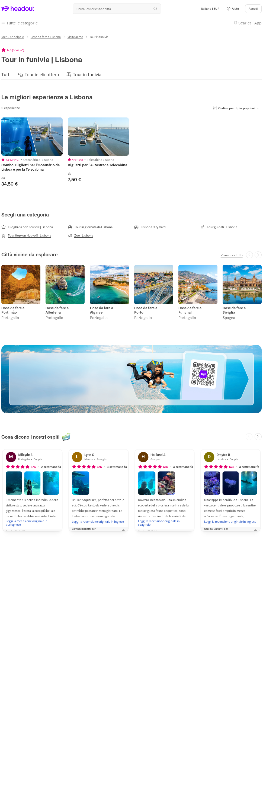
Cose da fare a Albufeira (57, 309)
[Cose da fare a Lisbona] (46, 37)
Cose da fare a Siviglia (234, 309)
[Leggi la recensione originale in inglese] (98, 521)
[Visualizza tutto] (232, 255)
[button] (232, 8)
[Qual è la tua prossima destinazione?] (117, 9)
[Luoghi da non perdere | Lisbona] (27, 227)
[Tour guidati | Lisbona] (218, 227)
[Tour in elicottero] (42, 74)
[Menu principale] (12, 37)
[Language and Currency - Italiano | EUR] (210, 8)
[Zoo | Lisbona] (80, 235)
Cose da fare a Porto (145, 309)
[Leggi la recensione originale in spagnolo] (164, 522)
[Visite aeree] (75, 37)
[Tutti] (6, 74)
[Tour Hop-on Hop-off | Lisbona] (26, 235)
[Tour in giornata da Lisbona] (90, 227)
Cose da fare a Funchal (189, 309)
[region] (131, 74)
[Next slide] (258, 436)
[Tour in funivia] (87, 74)
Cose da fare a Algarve (101, 309)
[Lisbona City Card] (150, 227)
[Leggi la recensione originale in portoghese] (32, 522)
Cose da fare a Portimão (12, 309)
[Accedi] (253, 8)
